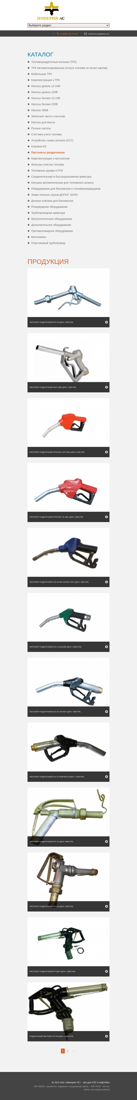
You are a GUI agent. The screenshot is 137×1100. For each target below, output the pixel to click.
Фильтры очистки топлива (47, 164)
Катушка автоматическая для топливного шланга (62, 182)
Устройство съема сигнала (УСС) (52, 140)
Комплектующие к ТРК (45, 80)
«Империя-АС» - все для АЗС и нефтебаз (87, 1082)
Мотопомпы (38, 237)
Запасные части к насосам (48, 116)
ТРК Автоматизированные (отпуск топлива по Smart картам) (69, 68)
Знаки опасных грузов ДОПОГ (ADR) (54, 194)
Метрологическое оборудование (51, 218)
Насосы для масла (43, 122)
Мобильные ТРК (41, 74)
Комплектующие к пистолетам (50, 158)
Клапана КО (38, 146)
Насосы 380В (39, 110)
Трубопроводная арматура (48, 212)
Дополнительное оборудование (51, 224)
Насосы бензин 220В (44, 104)
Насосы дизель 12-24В (45, 86)
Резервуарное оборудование (49, 206)
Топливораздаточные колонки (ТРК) (54, 61)
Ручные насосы (41, 128)
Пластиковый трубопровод (48, 243)
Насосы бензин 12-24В (45, 98)
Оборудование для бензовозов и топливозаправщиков (66, 188)
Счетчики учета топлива (46, 134)
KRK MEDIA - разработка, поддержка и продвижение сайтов (61, 1086)
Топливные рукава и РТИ (47, 170)
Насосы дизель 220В (44, 92)
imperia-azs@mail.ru (98, 34)
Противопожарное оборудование (52, 231)
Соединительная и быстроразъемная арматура (61, 176)
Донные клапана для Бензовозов (52, 200)
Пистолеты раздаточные (48, 152)
